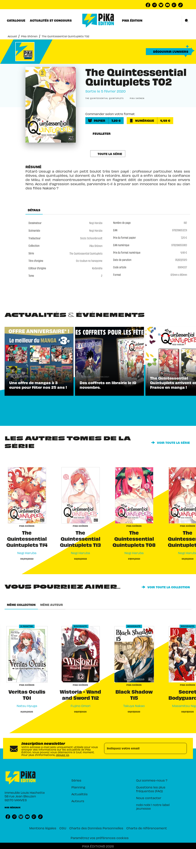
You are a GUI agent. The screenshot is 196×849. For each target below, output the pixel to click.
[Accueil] (98, 20)
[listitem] (148, 5)
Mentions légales (42, 828)
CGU (62, 828)
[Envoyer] (182, 748)
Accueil (12, 36)
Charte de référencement (146, 828)
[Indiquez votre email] (140, 748)
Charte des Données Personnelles (96, 828)
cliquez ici (62, 754)
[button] (168, 51)
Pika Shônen (29, 36)
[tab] (16, 20)
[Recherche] (186, 20)
